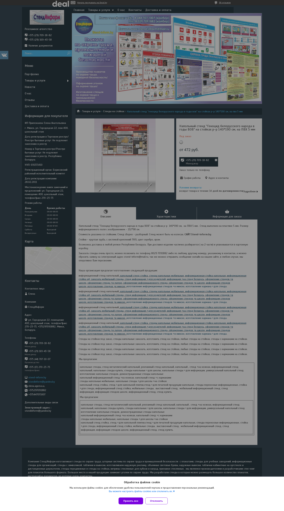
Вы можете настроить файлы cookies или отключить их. (141, 492)
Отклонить (158, 501)
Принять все (130, 501)
